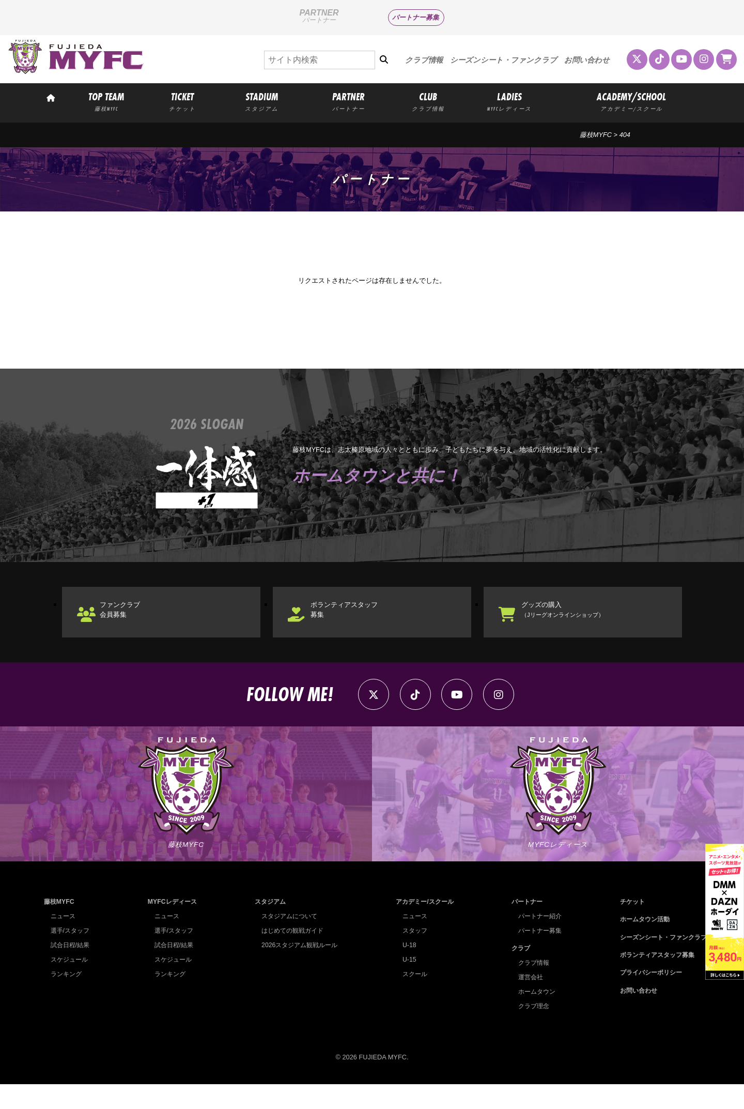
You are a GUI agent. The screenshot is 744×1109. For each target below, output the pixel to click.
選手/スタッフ (72, 955)
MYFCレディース (171, 926)
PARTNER (348, 101)
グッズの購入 (577, 620)
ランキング (67, 998)
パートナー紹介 (536, 941)
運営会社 (526, 1002)
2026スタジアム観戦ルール (297, 970)
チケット (626, 926)
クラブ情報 (424, 60)
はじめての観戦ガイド (290, 955)
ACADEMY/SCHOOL (632, 101)
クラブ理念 (530, 1031)
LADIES (509, 101)
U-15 (405, 984)
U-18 (405, 970)
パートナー (523, 926)
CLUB (427, 101)
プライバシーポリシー (646, 997)
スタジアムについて (287, 941)
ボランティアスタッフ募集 (359, 620)
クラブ (516, 973)
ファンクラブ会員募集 (132, 620)
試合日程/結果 (72, 970)
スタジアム (267, 926)
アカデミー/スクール (423, 926)
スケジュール (71, 984)
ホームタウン (533, 1016)
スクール (411, 998)
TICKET (182, 101)
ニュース (64, 941)
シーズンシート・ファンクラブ (503, 60)
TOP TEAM (106, 101)
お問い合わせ (587, 60)
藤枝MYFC (596, 135)
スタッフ (411, 955)
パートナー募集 (415, 17)
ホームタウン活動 (640, 944)
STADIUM (261, 101)
